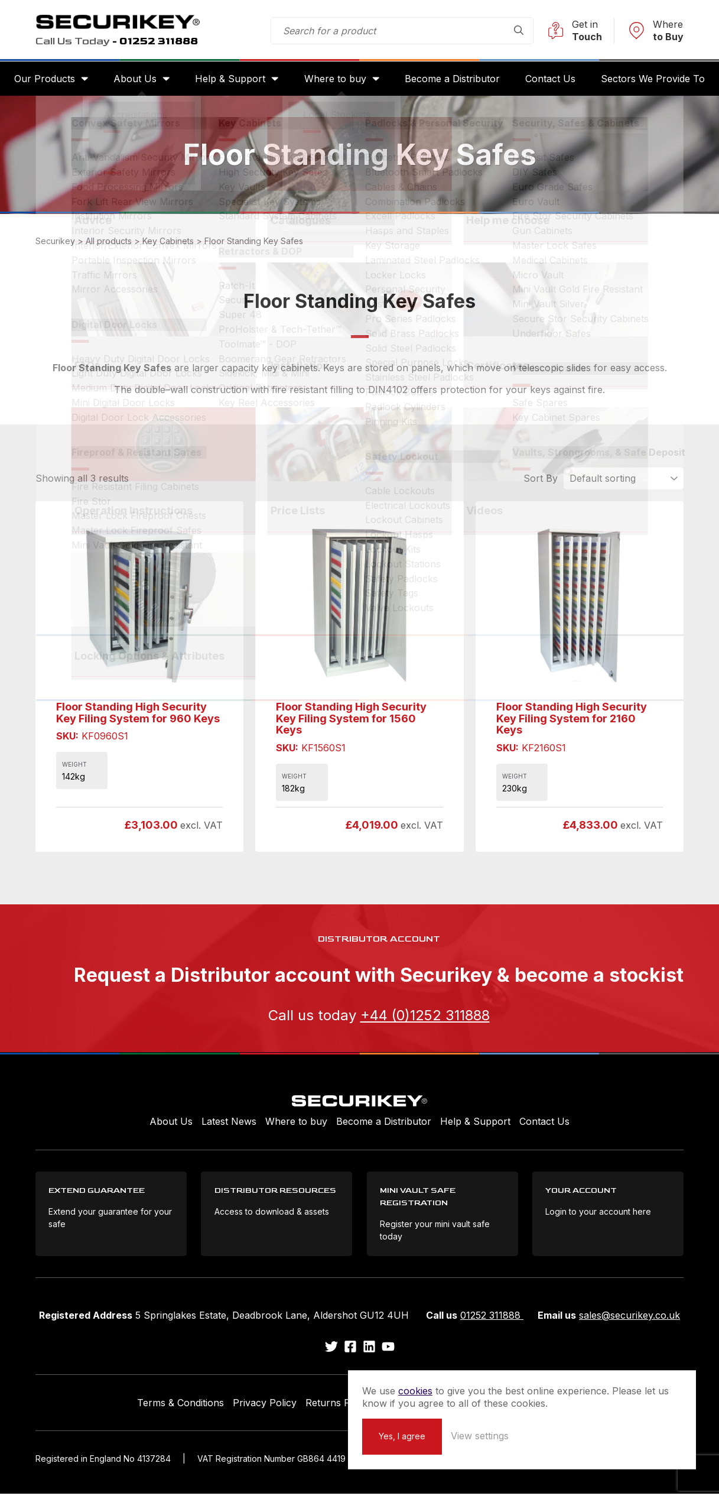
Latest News (228, 1124)
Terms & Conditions (180, 1407)
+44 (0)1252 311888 (425, 1018)
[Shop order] (624, 481)
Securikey (124, 22)
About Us (139, 80)
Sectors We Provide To (648, 80)
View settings (585, 1435)
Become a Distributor (450, 80)
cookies (520, 1378)
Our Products (50, 80)
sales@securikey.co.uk (629, 1320)
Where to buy (335, 80)
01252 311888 (491, 1320)
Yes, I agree (507, 1435)
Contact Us (547, 80)
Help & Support (232, 80)
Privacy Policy (265, 1407)
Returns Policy (338, 1407)
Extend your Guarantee (432, 1407)
